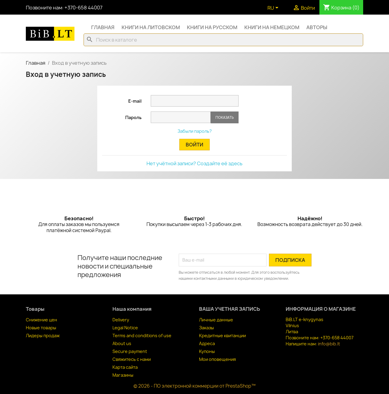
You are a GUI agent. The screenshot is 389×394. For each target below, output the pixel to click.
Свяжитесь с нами (131, 359)
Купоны (207, 351)
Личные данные (216, 320)
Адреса (207, 343)
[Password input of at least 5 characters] (181, 117)
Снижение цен (41, 320)
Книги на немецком (271, 27)
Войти (194, 144)
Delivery (120, 320)
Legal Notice (125, 328)
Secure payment (129, 351)
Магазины (122, 375)
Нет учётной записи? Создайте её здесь (194, 163)
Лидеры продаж (43, 335)
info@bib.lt (329, 344)
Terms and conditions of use (141, 335)
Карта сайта (125, 367)
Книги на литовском (151, 27)
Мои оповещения (217, 359)
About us (121, 343)
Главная (103, 27)
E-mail (135, 101)
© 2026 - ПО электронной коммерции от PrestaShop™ (194, 386)
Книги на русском (212, 27)
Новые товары (41, 328)
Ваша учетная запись (229, 309)
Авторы (316, 27)
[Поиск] (223, 39)
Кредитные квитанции (222, 335)
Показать (224, 117)
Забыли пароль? (194, 131)
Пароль (133, 117)
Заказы (206, 328)
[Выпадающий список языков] (274, 8)
